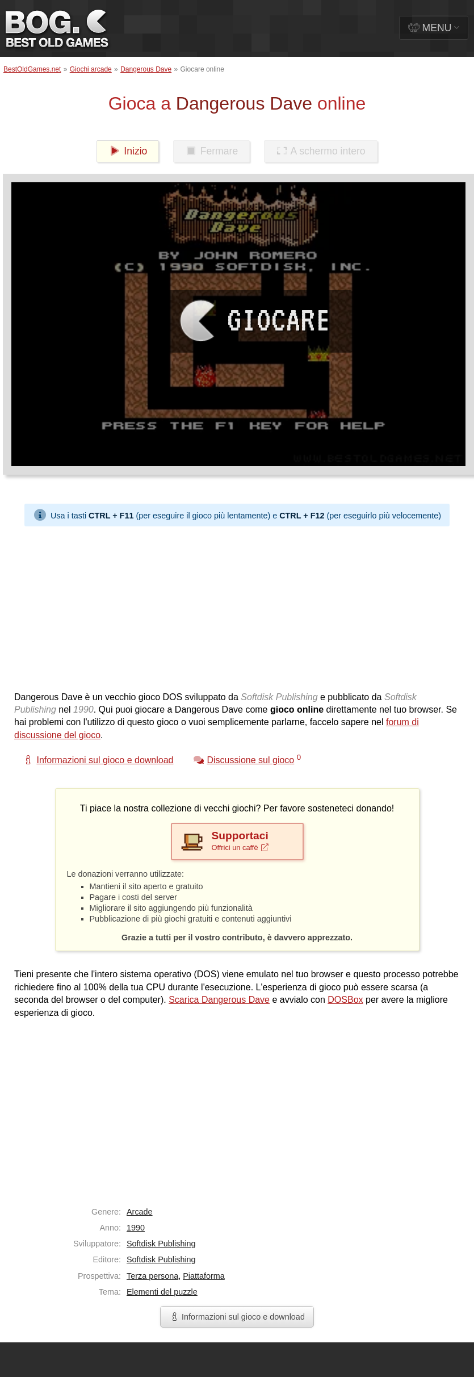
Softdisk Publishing (161, 1243)
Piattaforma (204, 1275)
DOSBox (345, 1000)
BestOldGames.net (32, 69)
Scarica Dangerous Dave (219, 1000)
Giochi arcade (91, 69)
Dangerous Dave (145, 69)
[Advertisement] (187, 605)
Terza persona (152, 1275)
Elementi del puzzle (162, 1291)
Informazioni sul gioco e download (237, 1316)
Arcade (140, 1211)
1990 (136, 1227)
